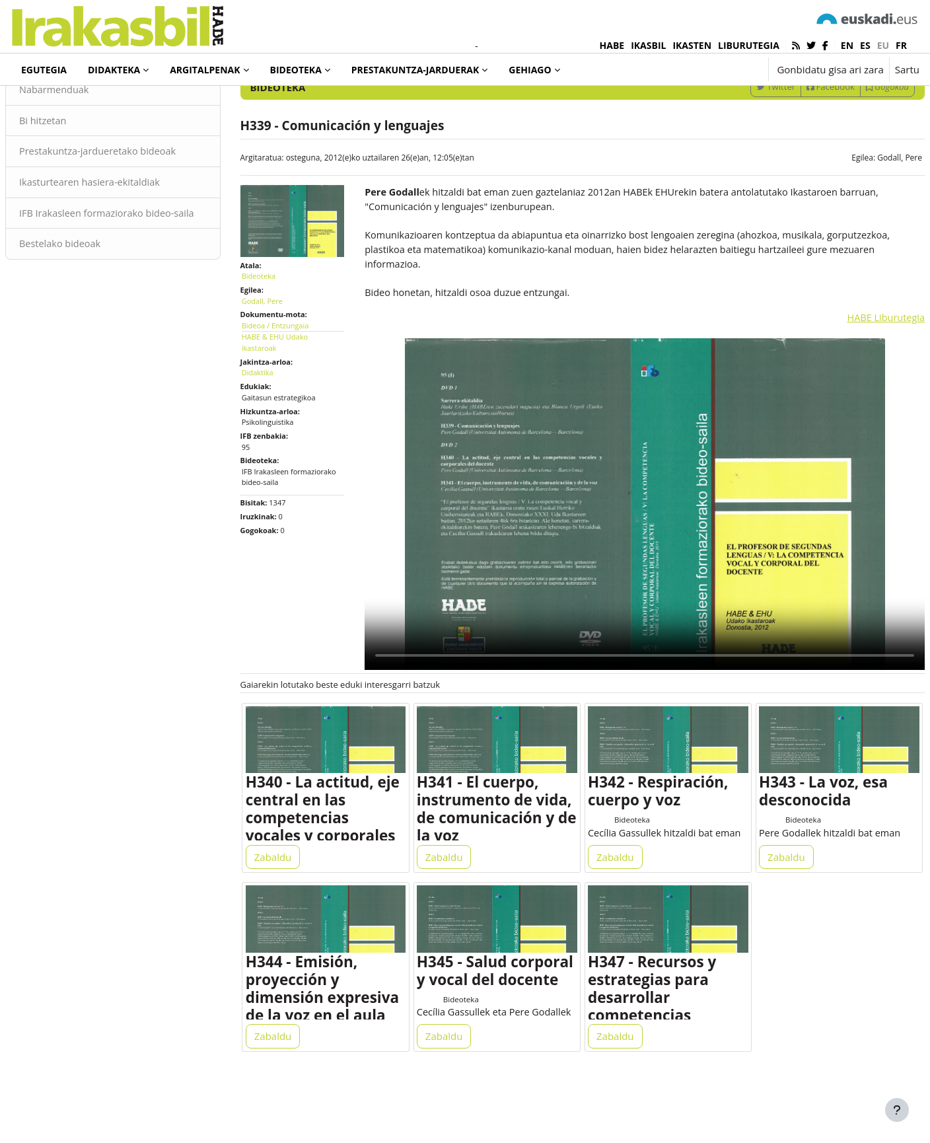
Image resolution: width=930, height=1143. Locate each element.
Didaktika (273, 422)
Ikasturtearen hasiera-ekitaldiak (124, 237)
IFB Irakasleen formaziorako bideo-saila (131, 277)
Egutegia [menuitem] (44, 69)
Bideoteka (55, 105)
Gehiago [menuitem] (530, 69)
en (847, 45)
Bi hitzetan (75, 175)
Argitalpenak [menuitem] (205, 69)
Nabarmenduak (87, 144)
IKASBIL (648, 45)
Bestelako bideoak (93, 315)
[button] (717, 69)
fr (901, 45)
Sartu (907, 69)
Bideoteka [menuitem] (296, 69)
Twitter (744, 141)
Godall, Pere (867, 211)
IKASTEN (691, 45)
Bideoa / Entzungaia (291, 374)
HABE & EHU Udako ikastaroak (291, 391)
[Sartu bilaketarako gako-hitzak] (778, 105)
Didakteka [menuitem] (114, 69)
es (865, 45)
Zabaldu (289, 899)
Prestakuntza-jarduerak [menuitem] (415, 69)
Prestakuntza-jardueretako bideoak (132, 206)
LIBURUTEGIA (748, 45)
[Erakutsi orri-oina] (897, 1110)
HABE (612, 45)
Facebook (799, 141)
